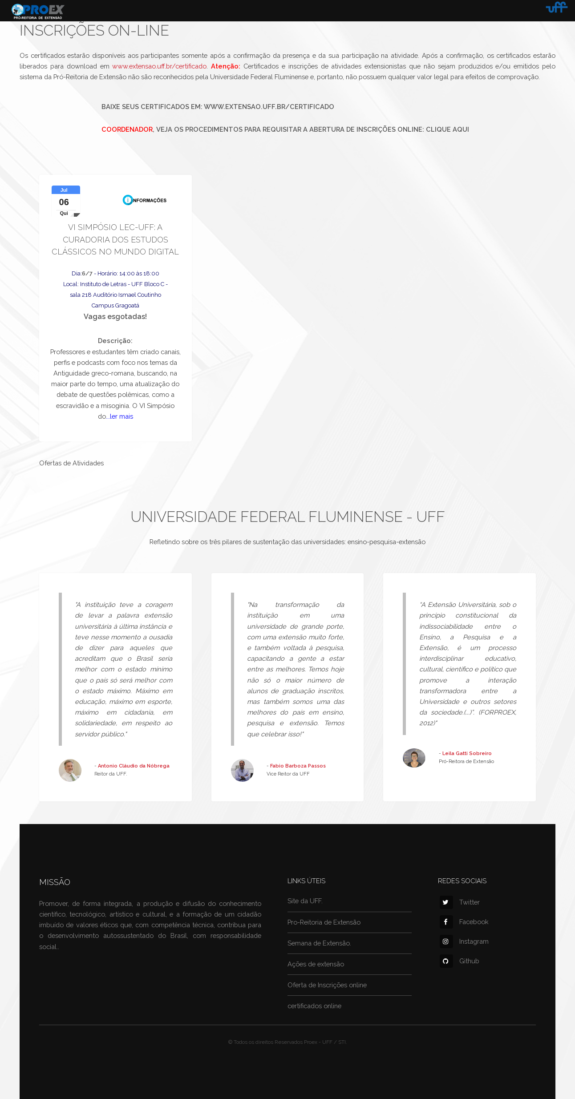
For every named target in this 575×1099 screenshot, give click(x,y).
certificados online (314, 1006)
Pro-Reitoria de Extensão (324, 922)
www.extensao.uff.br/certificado (159, 66)
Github (459, 961)
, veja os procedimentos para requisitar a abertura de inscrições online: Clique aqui (285, 129)
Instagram (464, 941)
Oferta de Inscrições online (327, 985)
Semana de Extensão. (319, 943)
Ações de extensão (316, 964)
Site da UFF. (305, 901)
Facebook (464, 921)
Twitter (460, 902)
